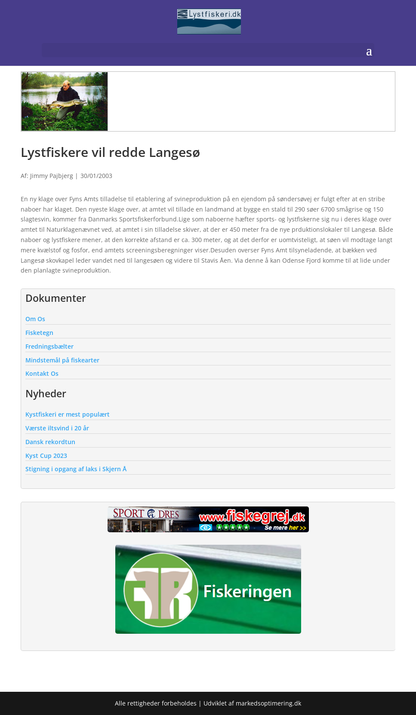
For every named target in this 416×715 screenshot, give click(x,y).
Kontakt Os (42, 373)
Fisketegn (39, 332)
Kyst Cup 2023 (46, 455)
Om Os (35, 319)
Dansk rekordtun (50, 442)
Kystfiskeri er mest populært (67, 414)
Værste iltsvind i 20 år (57, 428)
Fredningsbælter (49, 346)
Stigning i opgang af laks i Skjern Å (75, 469)
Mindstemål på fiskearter (62, 360)
